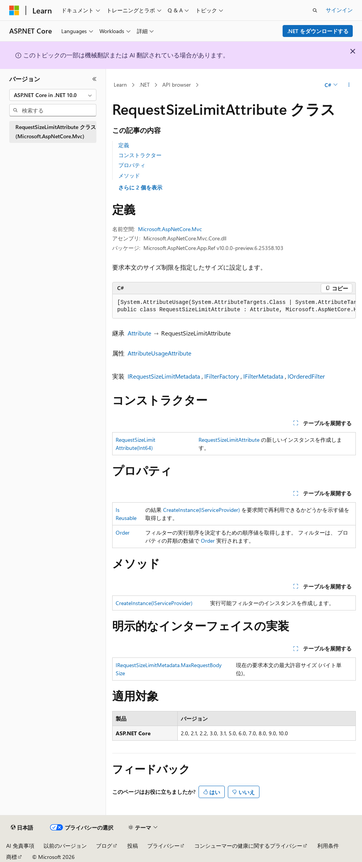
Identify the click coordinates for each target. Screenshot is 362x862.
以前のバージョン (65, 845)
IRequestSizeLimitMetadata (164, 376)
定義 (123, 145)
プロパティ (131, 165)
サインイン (339, 9)
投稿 (132, 845)
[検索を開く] (315, 10)
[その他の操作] (349, 85)
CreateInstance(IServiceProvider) (201, 509)
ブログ (104, 845)
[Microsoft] (14, 10)
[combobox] (52, 95)
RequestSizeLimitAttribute (229, 439)
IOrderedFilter (306, 376)
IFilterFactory (221, 376)
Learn (120, 84)
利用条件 (328, 845)
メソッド (129, 175)
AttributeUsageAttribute (159, 353)
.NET (144, 84)
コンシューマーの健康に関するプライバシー (248, 845)
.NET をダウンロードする (318, 31)
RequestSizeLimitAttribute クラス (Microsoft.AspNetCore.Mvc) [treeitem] (55, 131)
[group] (234, 306)
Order (123, 532)
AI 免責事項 (20, 845)
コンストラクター (140, 155)
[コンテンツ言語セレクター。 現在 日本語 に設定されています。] (22, 828)
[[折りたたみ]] (94, 79)
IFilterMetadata (263, 376)
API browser (176, 84)
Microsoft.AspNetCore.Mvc (170, 229)
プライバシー (163, 845)
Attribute (139, 333)
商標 (11, 856)
